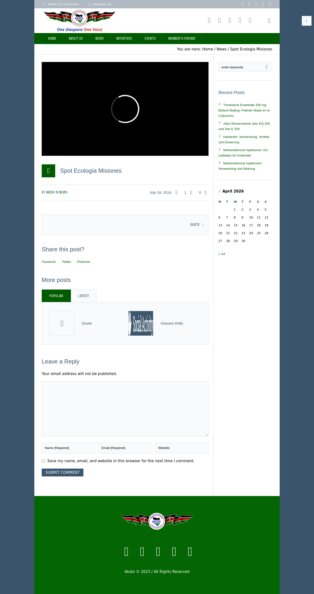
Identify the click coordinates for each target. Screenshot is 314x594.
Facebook (49, 262)
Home (207, 49)
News (222, 49)
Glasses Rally (172, 323)
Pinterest (83, 262)
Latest (83, 296)
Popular (56, 296)
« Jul (221, 254)
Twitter (66, 262)
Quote (195, 225)
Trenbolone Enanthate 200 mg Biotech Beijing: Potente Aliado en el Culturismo (244, 110)
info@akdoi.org (102, 4)
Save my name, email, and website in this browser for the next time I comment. (121, 461)
